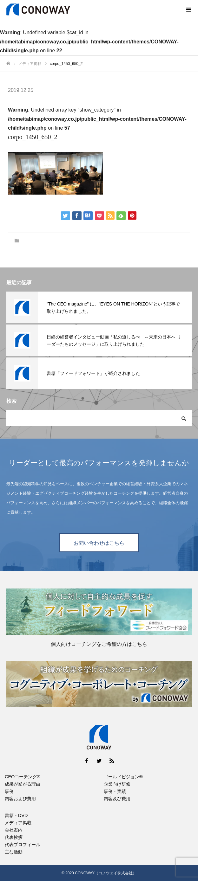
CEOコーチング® (22, 776)
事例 (9, 791)
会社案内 (14, 830)
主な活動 (14, 851)
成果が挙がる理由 (22, 784)
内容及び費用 (117, 798)
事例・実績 (115, 791)
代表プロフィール (22, 844)
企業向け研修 (117, 784)
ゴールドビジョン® (123, 776)
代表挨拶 (14, 837)
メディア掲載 (18, 822)
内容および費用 (20, 798)
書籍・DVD (16, 815)
